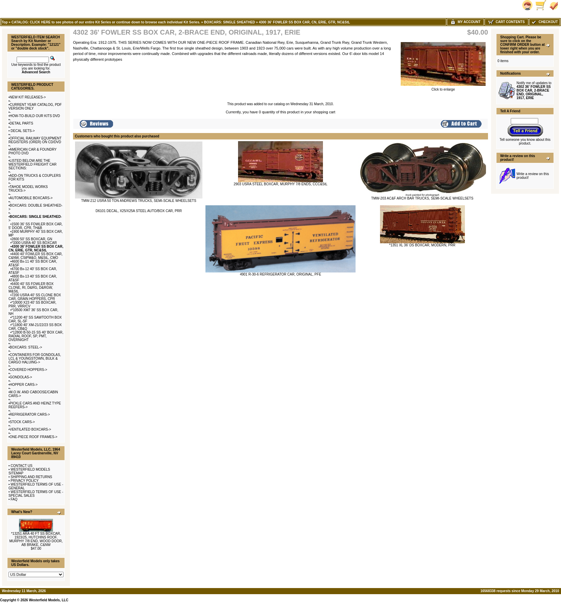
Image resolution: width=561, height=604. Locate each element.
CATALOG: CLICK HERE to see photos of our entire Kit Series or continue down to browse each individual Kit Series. (106, 22)
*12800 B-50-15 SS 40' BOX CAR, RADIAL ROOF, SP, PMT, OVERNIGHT (36, 336)
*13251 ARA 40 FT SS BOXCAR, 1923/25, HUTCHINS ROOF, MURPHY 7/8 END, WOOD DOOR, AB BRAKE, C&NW (35, 539)
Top (5, 22)
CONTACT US (21, 466)
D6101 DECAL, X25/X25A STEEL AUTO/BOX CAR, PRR (139, 211)
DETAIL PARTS (21, 123)
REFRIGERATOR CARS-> (30, 414)
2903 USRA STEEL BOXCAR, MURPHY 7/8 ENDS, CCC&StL (280, 184)
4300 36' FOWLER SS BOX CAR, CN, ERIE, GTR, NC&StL (304, 22)
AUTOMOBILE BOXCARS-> (31, 198)
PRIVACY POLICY (24, 481)
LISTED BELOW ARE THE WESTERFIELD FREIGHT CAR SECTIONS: (32, 164)
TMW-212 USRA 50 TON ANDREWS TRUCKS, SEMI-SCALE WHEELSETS (138, 201)
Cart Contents (506, 22)
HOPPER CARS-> (24, 384)
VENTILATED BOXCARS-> (30, 429)
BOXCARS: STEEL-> (26, 347)
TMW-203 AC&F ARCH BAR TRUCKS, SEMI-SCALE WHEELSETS (422, 198)
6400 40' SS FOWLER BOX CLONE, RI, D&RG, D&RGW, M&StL (31, 287)
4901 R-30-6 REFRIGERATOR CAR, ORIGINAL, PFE (280, 274)
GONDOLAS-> (21, 377)
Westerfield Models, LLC (48, 600)
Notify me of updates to (534, 90)
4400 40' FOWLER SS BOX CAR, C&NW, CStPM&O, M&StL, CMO (35, 256)
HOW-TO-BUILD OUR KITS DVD (35, 116)
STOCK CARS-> (22, 422)
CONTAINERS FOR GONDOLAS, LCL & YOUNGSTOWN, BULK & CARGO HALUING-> (34, 358)
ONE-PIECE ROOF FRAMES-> (33, 437)
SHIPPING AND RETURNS (31, 477)
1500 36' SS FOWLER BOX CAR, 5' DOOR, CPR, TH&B (35, 226)
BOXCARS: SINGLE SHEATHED (229, 22)
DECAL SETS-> (22, 131)
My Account (465, 22)
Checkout (544, 22)
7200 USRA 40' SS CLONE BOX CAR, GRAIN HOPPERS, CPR (34, 297)
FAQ (14, 499)
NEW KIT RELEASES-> (28, 97)
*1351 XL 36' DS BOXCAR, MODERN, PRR (422, 245)
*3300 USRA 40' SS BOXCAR (34, 243)
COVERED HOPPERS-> (28, 370)
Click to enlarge (443, 87)
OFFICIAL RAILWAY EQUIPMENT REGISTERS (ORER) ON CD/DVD (34, 140)
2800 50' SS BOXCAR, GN (32, 239)
